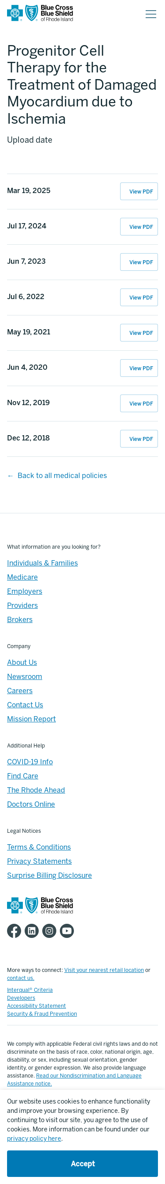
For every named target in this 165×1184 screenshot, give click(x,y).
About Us (22, 662)
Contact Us (25, 705)
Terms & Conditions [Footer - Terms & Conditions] (39, 847)
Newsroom (24, 676)
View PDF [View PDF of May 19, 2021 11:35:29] (141, 333)
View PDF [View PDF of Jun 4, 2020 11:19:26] (141, 368)
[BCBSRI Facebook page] (16, 931)
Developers (21, 998)
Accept (83, 1164)
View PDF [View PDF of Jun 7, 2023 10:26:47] (141, 262)
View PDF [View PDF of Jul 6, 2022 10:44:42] (141, 298)
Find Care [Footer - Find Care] (22, 776)
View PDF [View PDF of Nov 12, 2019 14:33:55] (141, 404)
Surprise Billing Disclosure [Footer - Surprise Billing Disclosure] (49, 875)
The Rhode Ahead (36, 790)
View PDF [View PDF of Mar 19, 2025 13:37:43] (141, 192)
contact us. (20, 978)
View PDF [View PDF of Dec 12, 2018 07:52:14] (141, 439)
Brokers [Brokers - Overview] (20, 619)
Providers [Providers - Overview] (22, 605)
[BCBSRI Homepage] (40, 14)
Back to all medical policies (62, 475)
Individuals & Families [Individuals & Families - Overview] (42, 563)
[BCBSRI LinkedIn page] (33, 931)
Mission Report (31, 719)
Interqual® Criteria (30, 990)
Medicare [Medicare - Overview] (22, 577)
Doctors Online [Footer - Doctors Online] (31, 804)
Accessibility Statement (36, 1006)
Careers (20, 691)
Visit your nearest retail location (104, 970)
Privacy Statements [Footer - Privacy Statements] (39, 861)
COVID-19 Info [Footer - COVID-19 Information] (30, 762)
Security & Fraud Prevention (42, 1014)
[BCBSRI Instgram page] (51, 931)
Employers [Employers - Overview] (24, 591)
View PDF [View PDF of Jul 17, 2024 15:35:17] (141, 227)
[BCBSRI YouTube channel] (68, 931)
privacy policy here (34, 1138)
